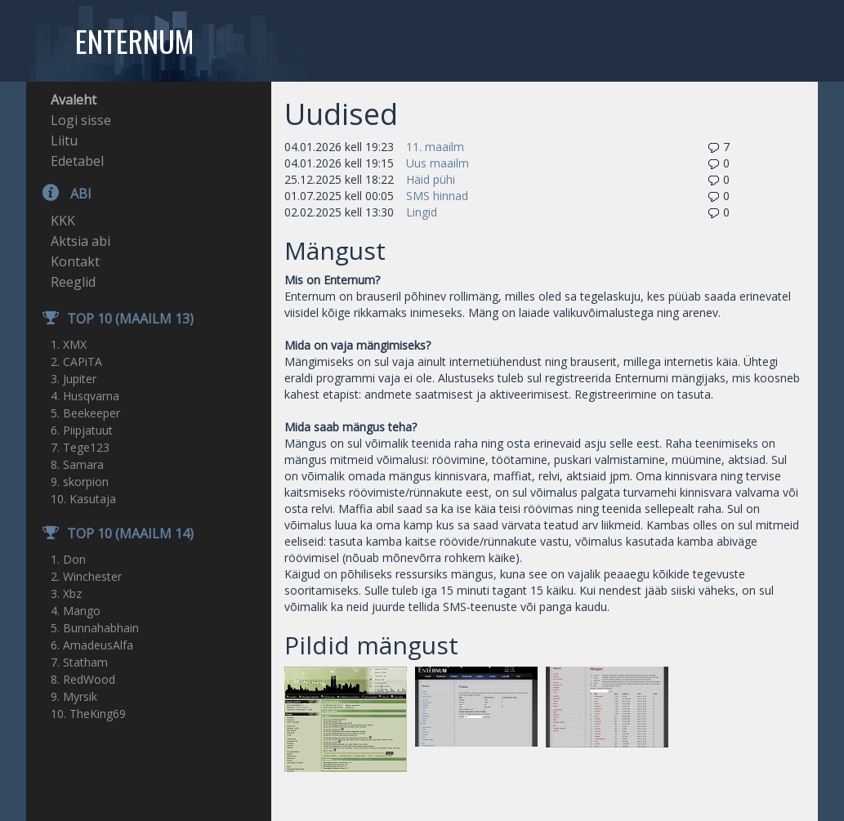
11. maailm (435, 146)
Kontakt (75, 261)
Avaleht (73, 100)
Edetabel (77, 161)
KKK (63, 221)
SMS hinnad (437, 195)
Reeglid (73, 282)
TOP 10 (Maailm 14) (110, 533)
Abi (59, 194)
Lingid (421, 212)
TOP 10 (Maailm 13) (110, 319)
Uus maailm (437, 163)
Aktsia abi (80, 241)
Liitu (64, 140)
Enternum (134, 40)
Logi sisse (81, 120)
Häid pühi (430, 179)
